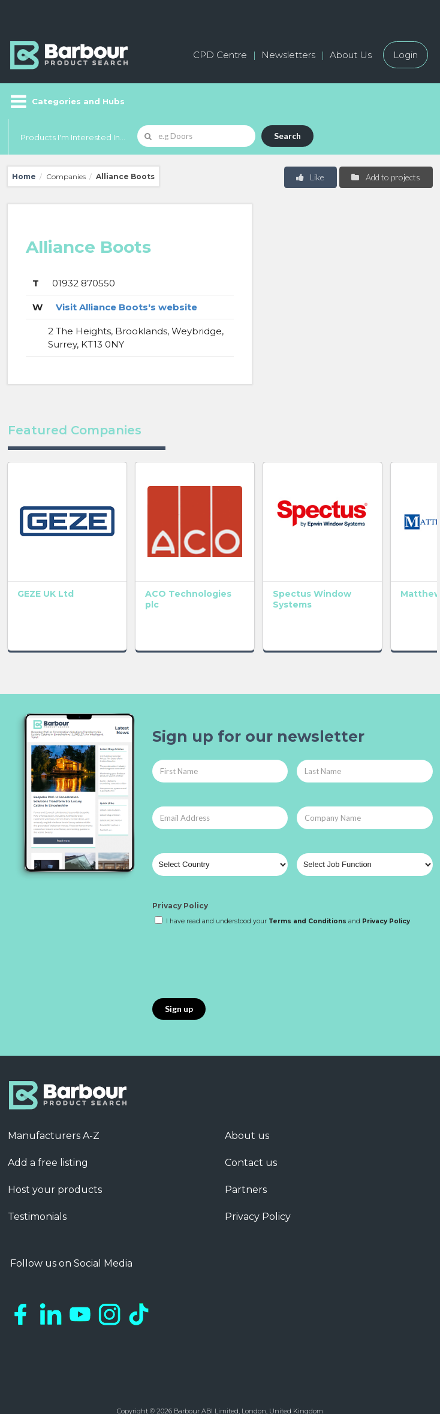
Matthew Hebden (298, 558)
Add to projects (385, 177)
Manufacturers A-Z (54, 1095)
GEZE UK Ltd (45, 553)
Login (405, 55)
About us (247, 1095)
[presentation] (243, 922)
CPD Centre (220, 55)
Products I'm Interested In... (72, 137)
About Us (351, 55)
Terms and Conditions (307, 880)
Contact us (251, 1122)
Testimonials (37, 1176)
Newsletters (288, 55)
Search (287, 136)
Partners (246, 1149)
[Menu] (66, 101)
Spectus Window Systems (210, 564)
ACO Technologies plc (135, 564)
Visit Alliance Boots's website (126, 307)
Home (24, 176)
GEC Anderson (386, 558)
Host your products (55, 1149)
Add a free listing (48, 1122)
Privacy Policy (180, 864)
